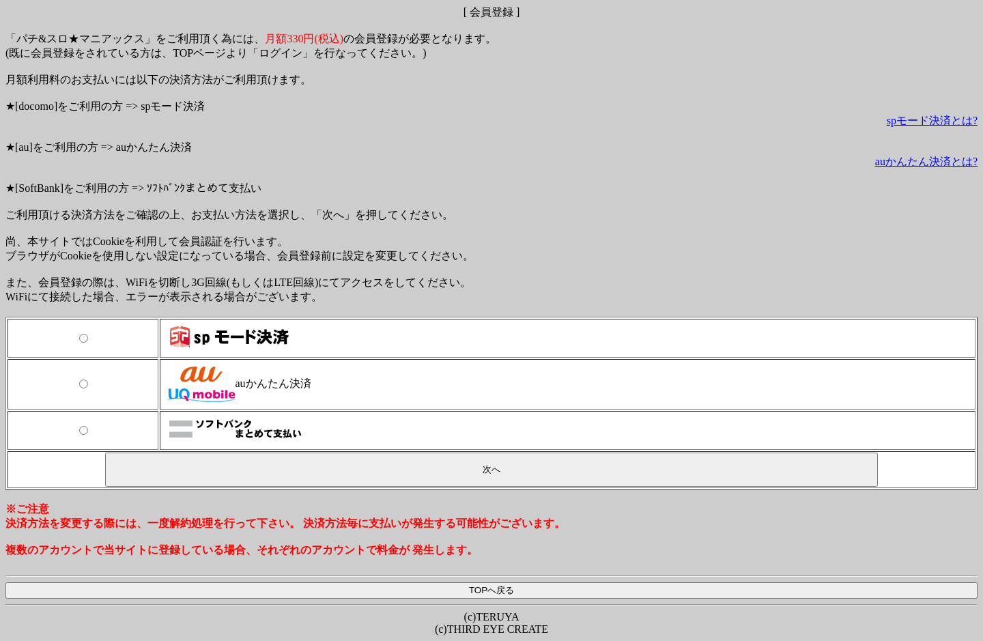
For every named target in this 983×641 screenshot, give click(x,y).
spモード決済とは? (932, 120)
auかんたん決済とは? (926, 161)
